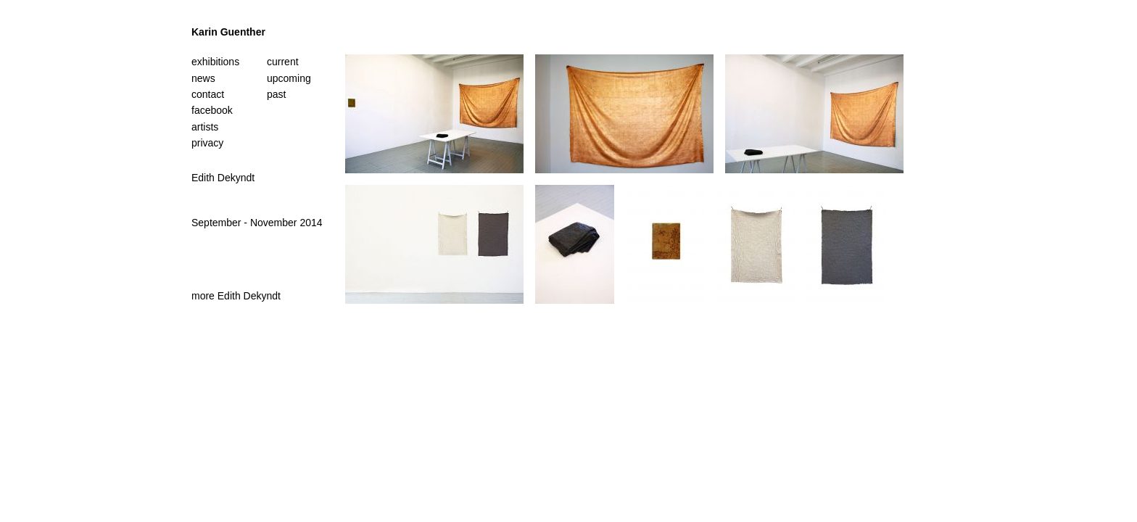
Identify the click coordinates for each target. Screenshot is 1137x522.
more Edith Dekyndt (236, 296)
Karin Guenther (228, 32)
